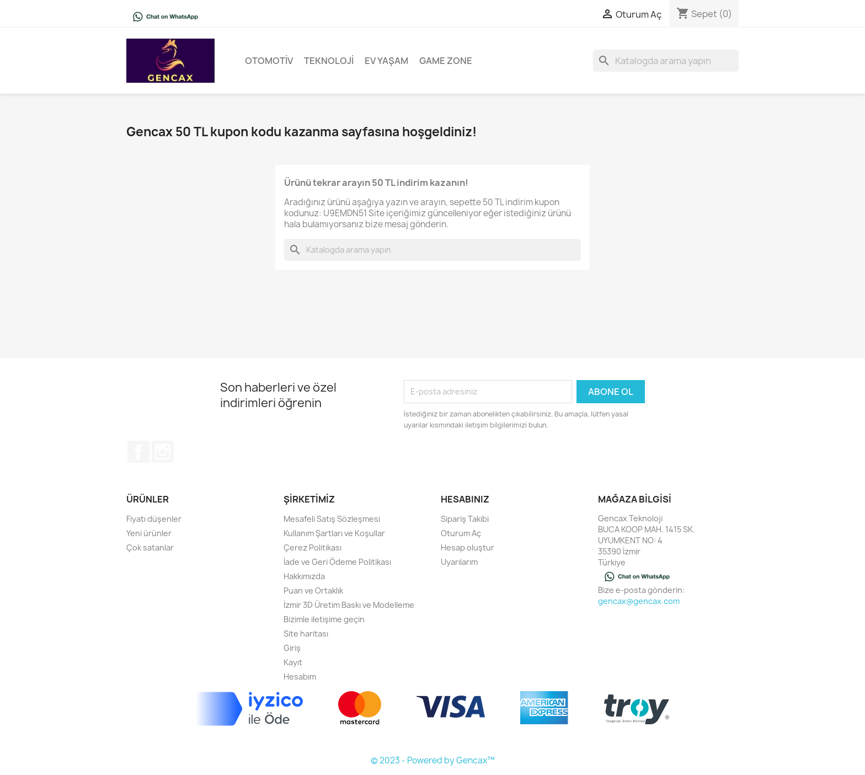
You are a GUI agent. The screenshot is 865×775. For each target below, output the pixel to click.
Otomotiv (269, 61)
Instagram (163, 452)
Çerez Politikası (312, 547)
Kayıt (293, 662)
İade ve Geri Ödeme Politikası (337, 562)
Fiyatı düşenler (153, 519)
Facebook (138, 452)
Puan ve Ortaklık (313, 590)
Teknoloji (329, 61)
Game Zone (445, 61)
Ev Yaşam (386, 61)
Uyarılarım (459, 562)
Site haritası (306, 633)
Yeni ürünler (149, 533)
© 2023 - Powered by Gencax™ (433, 760)
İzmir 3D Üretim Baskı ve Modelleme (349, 605)
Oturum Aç (461, 533)
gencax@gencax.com (639, 601)
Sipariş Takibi (465, 519)
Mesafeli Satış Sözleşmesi (332, 519)
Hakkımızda (304, 576)
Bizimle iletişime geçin (324, 619)
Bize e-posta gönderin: (641, 590)
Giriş (292, 648)
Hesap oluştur (467, 547)
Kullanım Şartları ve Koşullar (334, 533)
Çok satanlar (150, 547)
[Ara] (666, 61)
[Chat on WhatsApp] (165, 16)
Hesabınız (465, 499)
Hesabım (300, 676)
